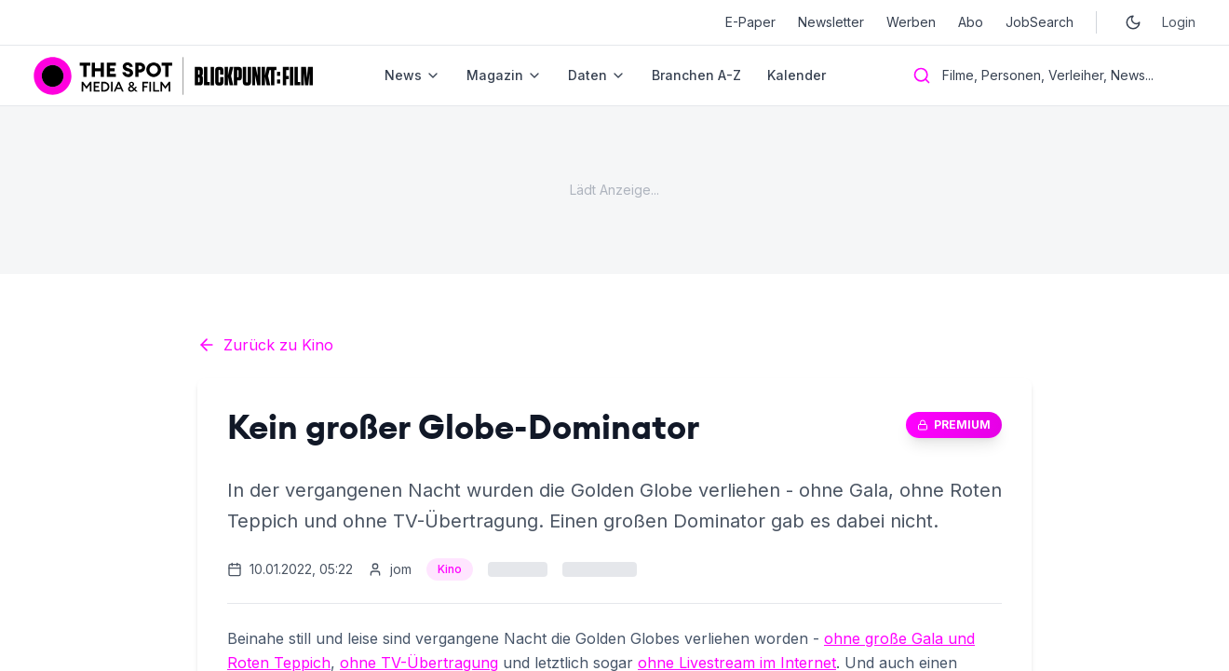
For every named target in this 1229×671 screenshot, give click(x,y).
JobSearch (1040, 22)
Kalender (796, 75)
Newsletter (831, 22)
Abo (970, 22)
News (412, 75)
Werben (911, 22)
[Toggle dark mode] (1133, 22)
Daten (597, 75)
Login (1178, 22)
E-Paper (750, 22)
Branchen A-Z (696, 75)
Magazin (504, 75)
